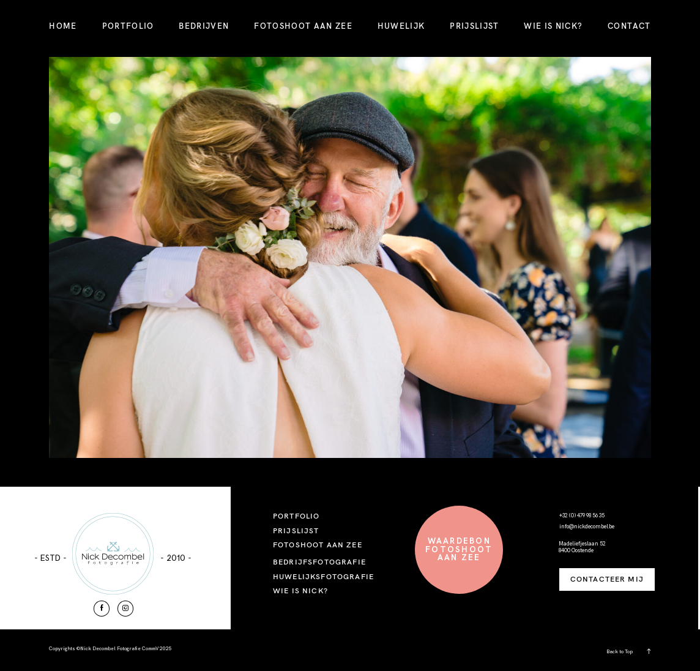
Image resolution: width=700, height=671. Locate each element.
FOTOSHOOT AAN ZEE (303, 26)
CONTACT (629, 26)
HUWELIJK (401, 26)
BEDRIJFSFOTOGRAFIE (319, 561)
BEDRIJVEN (204, 26)
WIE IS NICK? (553, 26)
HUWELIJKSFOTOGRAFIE (323, 576)
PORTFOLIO (128, 26)
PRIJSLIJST (474, 26)
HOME (62, 26)
